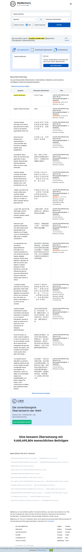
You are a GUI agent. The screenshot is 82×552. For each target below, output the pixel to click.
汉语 (66, 537)
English (59, 526)
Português (68, 529)
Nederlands (60, 540)
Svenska (67, 526)
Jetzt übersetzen (56, 65)
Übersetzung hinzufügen (20, 86)
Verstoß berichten (21, 532)
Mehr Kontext (18, 25)
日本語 (67, 535)
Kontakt (18, 535)
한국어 (67, 540)
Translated (20, 537)
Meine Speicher (38, 25)
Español (59, 532)
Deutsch (59, 537)
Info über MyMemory (22, 526)
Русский (67, 532)
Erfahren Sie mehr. (41, 550)
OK (51, 550)
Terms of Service (21, 540)
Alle (28, 25)
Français (59, 535)
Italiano (59, 529)
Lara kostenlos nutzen (22, 422)
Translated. (50, 521)
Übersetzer (19, 529)
